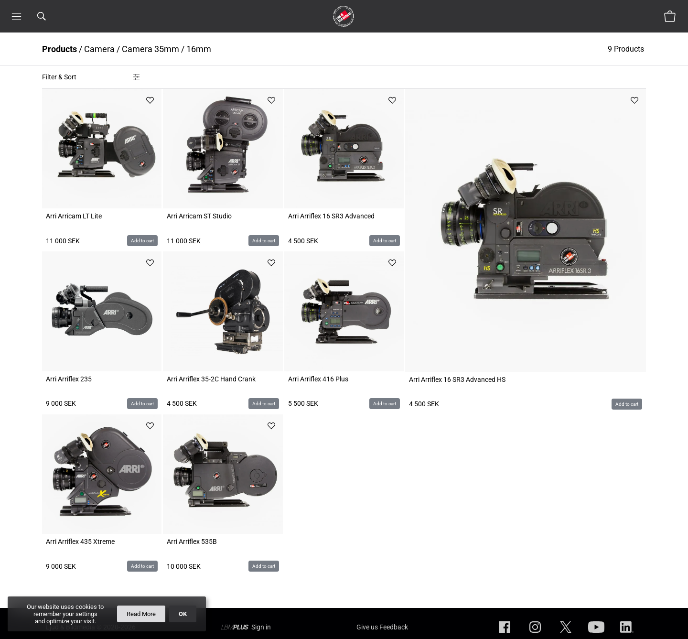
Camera (99, 49)
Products (59, 49)
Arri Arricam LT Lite (74, 216)
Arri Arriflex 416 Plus (318, 379)
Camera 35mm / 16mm (166, 49)
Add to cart (142, 240)
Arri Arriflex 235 (69, 379)
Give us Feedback (382, 627)
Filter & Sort (59, 77)
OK (183, 613)
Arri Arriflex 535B (192, 541)
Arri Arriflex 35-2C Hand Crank (211, 379)
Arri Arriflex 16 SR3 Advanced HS (457, 379)
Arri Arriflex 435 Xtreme (80, 541)
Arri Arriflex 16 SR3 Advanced (331, 216)
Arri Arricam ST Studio (199, 216)
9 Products (627, 49)
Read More (141, 613)
